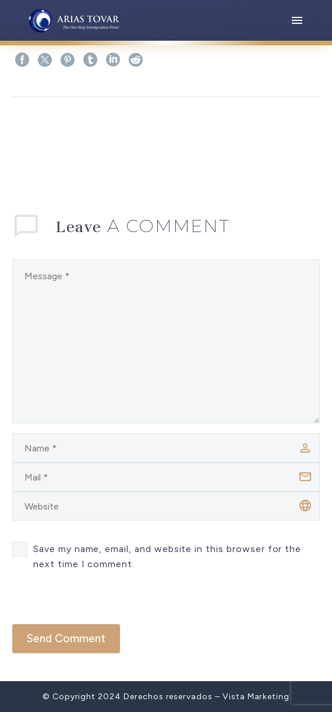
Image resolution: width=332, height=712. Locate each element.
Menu (297, 20)
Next (298, 132)
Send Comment (66, 638)
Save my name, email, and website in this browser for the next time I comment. (167, 556)
